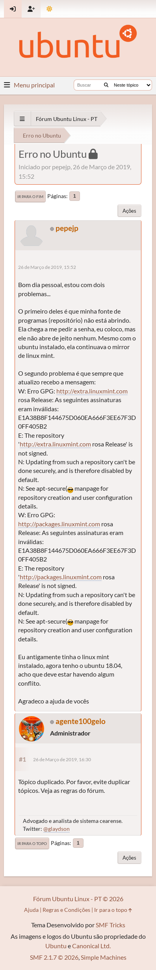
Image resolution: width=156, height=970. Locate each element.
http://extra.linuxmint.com (92, 391)
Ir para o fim (30, 196)
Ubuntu (56, 945)
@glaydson (56, 828)
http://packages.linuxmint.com (59, 524)
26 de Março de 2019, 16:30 (62, 759)
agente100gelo (81, 721)
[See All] (22, 118)
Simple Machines (103, 957)
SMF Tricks (110, 924)
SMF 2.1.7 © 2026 (54, 957)
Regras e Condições (66, 909)
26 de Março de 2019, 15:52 (47, 267)
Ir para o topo (32, 843)
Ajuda (31, 909)
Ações (129, 211)
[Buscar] (106, 85)
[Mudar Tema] (49, 9)
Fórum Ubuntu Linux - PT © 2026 (78, 898)
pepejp (67, 228)
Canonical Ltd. (91, 945)
